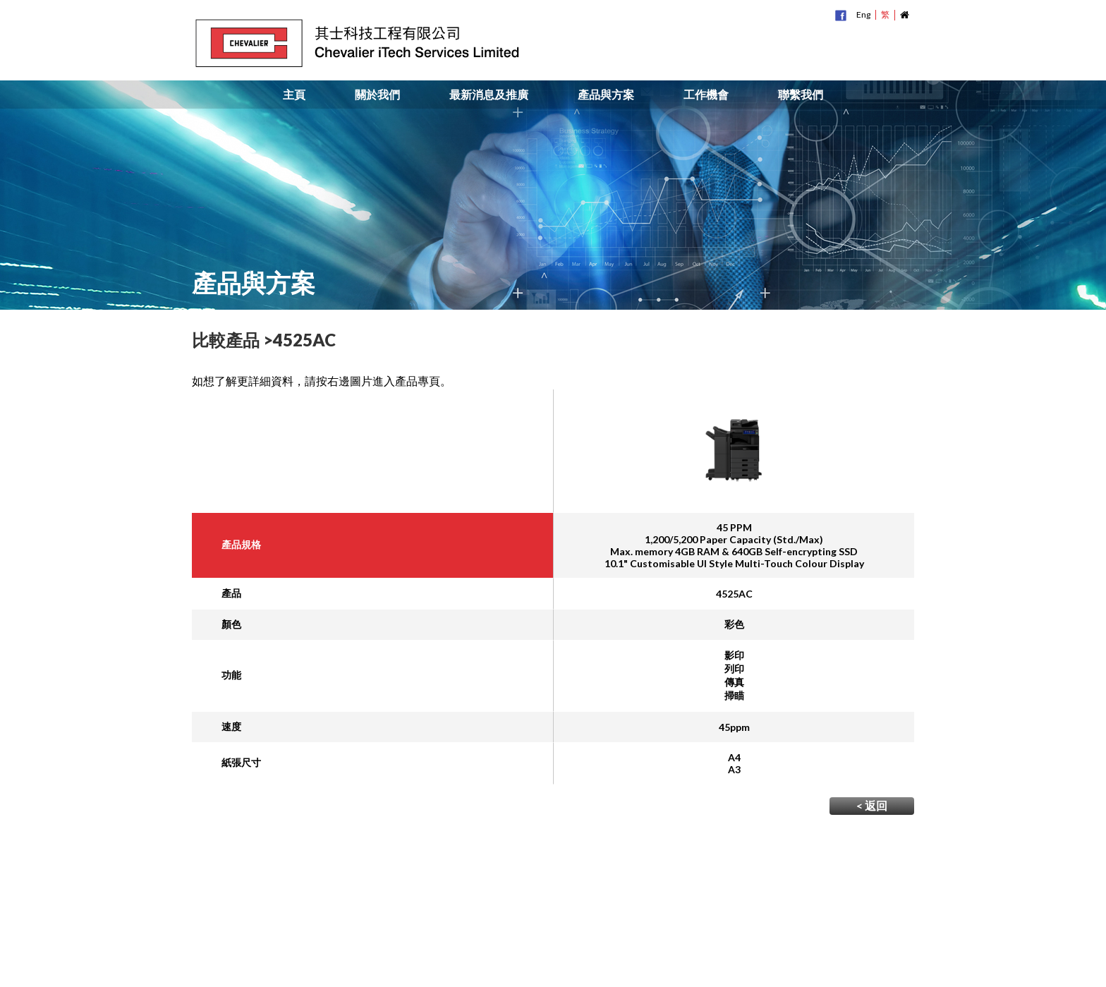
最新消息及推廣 (488, 94)
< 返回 (871, 805)
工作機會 (706, 94)
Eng (863, 14)
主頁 (294, 94)
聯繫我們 (800, 94)
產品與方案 (606, 94)
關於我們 (377, 94)
